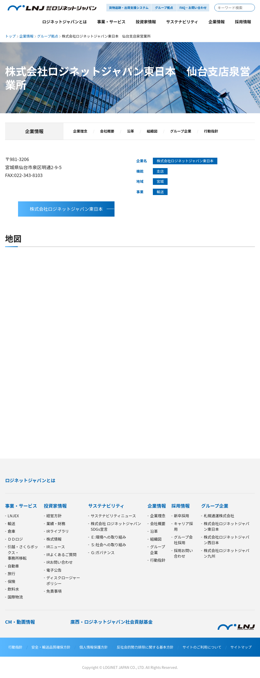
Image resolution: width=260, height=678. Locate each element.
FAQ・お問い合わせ (193, 7)
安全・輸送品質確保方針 (51, 647)
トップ (10, 36)
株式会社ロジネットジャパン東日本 (66, 208)
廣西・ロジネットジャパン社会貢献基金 (111, 621)
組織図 (152, 131)
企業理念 (80, 131)
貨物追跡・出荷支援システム (129, 7)
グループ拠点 (47, 36)
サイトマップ (241, 647)
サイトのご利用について (202, 647)
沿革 (130, 131)
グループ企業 (180, 131)
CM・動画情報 (20, 621)
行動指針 (211, 131)
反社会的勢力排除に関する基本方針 (145, 647)
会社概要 (107, 131)
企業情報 (26, 36)
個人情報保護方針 (93, 647)
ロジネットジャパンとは (30, 480)
